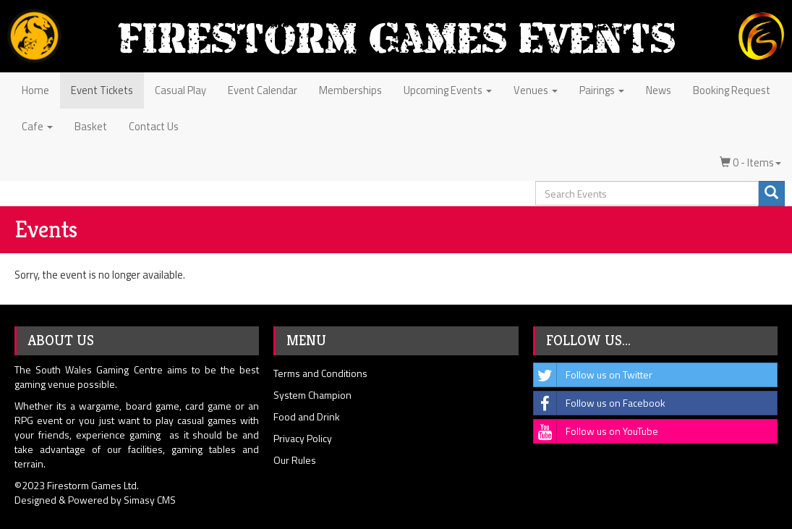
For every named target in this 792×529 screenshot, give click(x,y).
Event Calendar (262, 90)
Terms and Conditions (320, 373)
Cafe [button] (37, 126)
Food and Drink (306, 416)
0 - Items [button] (750, 162)
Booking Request (731, 90)
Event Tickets (102, 90)
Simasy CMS (150, 499)
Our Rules (294, 459)
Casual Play (180, 90)
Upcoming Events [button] (448, 90)
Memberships (350, 90)
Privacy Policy (302, 438)
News (658, 90)
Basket (90, 126)
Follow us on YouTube (596, 431)
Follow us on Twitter (593, 374)
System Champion (312, 394)
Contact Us (154, 126)
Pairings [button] (601, 90)
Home (35, 90)
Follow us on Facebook (599, 403)
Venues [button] (536, 90)
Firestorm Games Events (396, 38)
